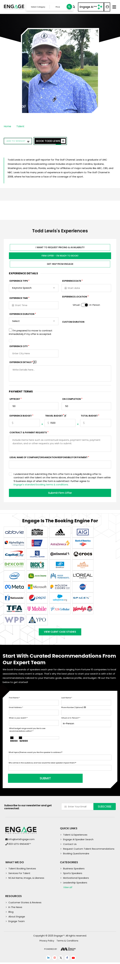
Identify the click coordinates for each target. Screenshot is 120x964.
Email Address (16, 709)
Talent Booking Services (22, 870)
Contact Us (70, 845)
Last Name (66, 699)
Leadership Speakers (75, 884)
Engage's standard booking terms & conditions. (41, 485)
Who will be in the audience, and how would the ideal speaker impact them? (42, 764)
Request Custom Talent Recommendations (88, 850)
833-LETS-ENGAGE (19, 845)
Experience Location (74, 297)
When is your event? (18, 719)
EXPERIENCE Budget (21, 416)
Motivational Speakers (76, 879)
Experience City (19, 346)
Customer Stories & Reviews (24, 904)
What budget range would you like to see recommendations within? (27, 731)
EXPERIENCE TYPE (19, 281)
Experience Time (19, 298)
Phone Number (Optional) (73, 709)
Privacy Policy (47, 942)
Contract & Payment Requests (28, 433)
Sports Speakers (72, 875)
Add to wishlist (18, 142)
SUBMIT (32, 780)
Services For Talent (19, 875)
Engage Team (16, 922)
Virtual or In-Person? (70, 719)
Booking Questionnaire (76, 855)
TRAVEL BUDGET (54, 416)
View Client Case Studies (60, 633)
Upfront (15, 399)
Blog (10, 913)
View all (67, 889)
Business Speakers (74, 870)
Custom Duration (73, 322)
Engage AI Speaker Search (78, 841)
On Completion (71, 399)
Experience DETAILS (21, 362)
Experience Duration (22, 314)
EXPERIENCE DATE (71, 281)
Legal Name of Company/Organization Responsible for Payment (49, 457)
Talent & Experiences (75, 836)
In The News (15, 908)
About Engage (16, 918)
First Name (14, 699)
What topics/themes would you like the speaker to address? (35, 754)
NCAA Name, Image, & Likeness (26, 879)
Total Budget (89, 416)
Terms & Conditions (67, 942)
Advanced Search (73, 7)
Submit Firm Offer (60, 493)
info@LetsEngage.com (21, 841)
